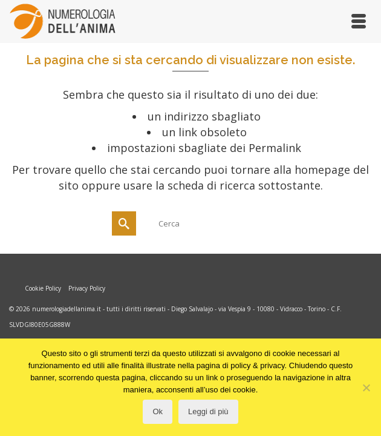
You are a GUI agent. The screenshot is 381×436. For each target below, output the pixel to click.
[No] (366, 388)
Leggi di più (208, 411)
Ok (157, 411)
